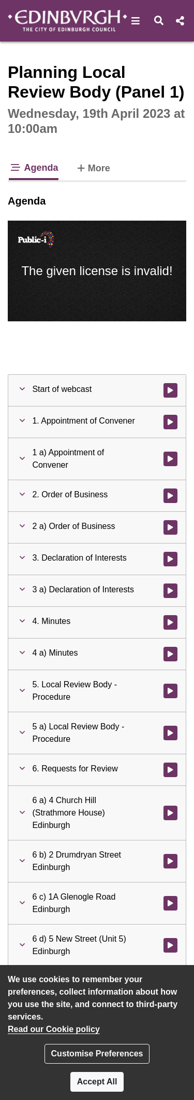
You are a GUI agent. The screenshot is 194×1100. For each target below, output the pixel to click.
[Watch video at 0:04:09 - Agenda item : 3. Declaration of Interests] (170, 559)
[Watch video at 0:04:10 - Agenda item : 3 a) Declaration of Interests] (170, 590)
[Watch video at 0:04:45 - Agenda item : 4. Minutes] (170, 622)
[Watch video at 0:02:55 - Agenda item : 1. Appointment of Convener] (170, 422)
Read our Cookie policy (54, 1029)
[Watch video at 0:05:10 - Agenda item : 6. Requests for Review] (170, 770)
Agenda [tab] (33, 167)
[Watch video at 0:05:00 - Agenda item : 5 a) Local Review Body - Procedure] (170, 733)
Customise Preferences (97, 1053)
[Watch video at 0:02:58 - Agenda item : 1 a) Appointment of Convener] (170, 459)
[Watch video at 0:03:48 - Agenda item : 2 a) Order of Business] (170, 527)
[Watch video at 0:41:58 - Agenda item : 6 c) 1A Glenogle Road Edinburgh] (170, 903)
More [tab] (92, 167)
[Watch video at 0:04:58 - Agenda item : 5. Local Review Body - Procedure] (170, 691)
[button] (135, 21)
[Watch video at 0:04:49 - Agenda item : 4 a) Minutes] (170, 654)
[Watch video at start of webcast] (170, 390)
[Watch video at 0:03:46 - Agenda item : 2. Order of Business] (170, 495)
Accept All (97, 1081)
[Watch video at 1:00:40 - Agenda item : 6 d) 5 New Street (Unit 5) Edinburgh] (170, 945)
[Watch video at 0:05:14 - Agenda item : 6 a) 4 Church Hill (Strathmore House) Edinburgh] (170, 813)
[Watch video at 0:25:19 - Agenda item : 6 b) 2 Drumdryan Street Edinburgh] (170, 861)
